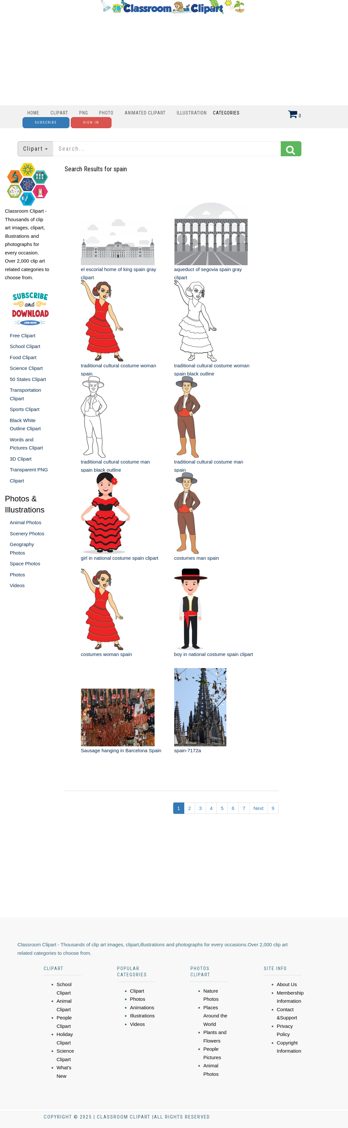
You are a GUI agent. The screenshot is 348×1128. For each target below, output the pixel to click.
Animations (142, 1007)
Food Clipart (23, 357)
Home (33, 112)
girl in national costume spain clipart (120, 558)
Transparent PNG (29, 469)
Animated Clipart (145, 112)
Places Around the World (215, 1016)
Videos (17, 585)
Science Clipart (26, 368)
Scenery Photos (27, 533)
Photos (17, 574)
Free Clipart (22, 335)
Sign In (91, 122)
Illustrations (142, 1015)
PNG (83, 112)
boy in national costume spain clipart (213, 654)
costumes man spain (196, 558)
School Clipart (25, 346)
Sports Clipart (24, 409)
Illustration (192, 112)
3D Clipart (21, 459)
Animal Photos (25, 522)
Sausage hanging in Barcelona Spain (121, 750)
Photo (106, 112)
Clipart (59, 112)
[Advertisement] (172, 59)
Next (258, 808)
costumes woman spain (106, 654)
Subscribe (46, 122)
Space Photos (25, 563)
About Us (287, 984)
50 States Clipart (28, 379)
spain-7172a (187, 750)
